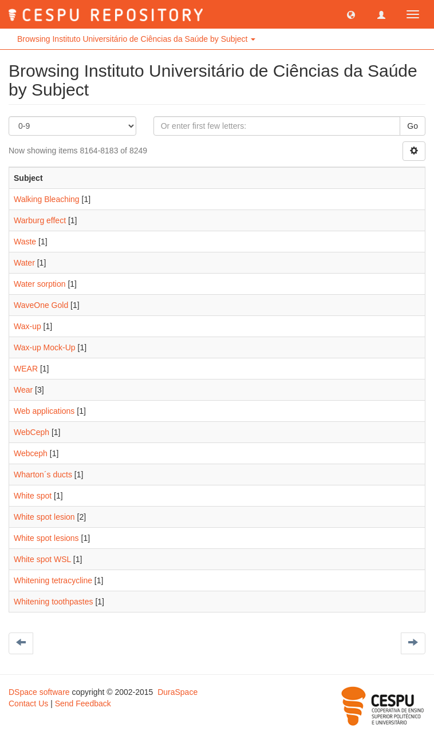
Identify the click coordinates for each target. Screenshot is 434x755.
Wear (23, 389)
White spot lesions (46, 538)
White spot (33, 495)
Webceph (31, 453)
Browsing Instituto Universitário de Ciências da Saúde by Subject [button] (136, 39)
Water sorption (40, 283)
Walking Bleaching (47, 199)
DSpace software (39, 692)
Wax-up (27, 326)
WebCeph (31, 432)
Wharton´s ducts (43, 474)
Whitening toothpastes (53, 601)
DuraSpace (177, 692)
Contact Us (28, 703)
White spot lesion (44, 516)
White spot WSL (42, 559)
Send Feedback (83, 703)
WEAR (26, 368)
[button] (351, 14)
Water (24, 262)
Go (412, 126)
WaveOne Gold (41, 305)
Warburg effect (40, 220)
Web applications (44, 411)
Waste (25, 241)
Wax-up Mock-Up (45, 347)
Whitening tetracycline (53, 580)
